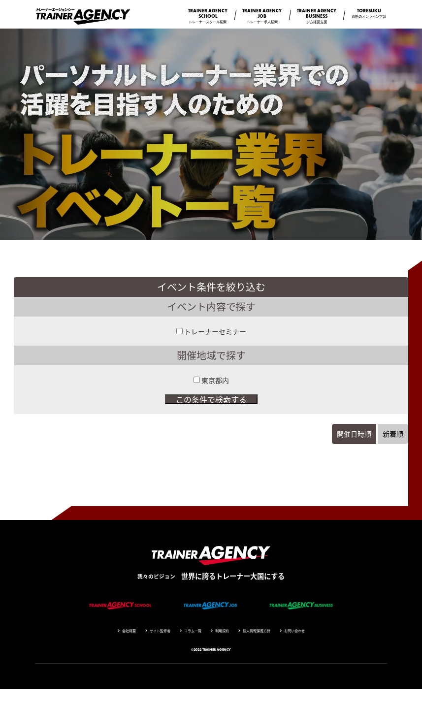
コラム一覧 (192, 630)
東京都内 (215, 380)
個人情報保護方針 (256, 630)
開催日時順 (354, 434)
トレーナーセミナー (215, 331)
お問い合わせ (294, 630)
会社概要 (129, 630)
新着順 (393, 434)
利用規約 (222, 630)
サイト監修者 (160, 630)
